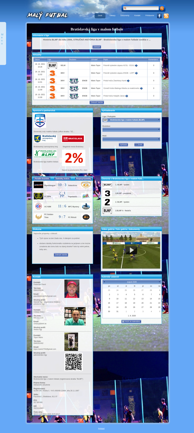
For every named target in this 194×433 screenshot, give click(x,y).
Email (36, 294)
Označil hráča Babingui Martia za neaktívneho (123, 88)
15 (159, 299)
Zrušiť (138, 144)
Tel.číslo (37, 288)
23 (109, 290)
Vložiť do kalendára (131, 321)
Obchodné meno (41, 377)
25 (126, 290)
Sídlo (36, 394)
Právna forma (39, 383)
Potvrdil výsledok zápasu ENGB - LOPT (121, 73)
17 (117, 303)
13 (142, 299)
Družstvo (106, 126)
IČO (35, 400)
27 (142, 290)
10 (117, 299)
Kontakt (137, 15)
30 (109, 311)
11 (126, 299)
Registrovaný (39, 389)
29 (159, 307)
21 (151, 303)
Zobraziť (97, 47)
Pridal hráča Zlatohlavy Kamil (117, 81)
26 (134, 290)
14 (151, 299)
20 (142, 303)
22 (159, 303)
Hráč (104, 136)
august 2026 (132, 282)
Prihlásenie (149, 15)
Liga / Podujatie (109, 116)
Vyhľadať (123, 145)
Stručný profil (39, 300)
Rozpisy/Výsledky (83, 179)
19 (134, 303)
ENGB (84, 81)
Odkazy (113, 15)
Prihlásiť (101, 429)
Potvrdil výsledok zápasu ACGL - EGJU (121, 65)
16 (109, 303)
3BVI (62, 73)
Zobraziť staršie (97, 102)
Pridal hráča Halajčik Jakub (116, 96)
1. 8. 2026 (132, 316)
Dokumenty (124, 15)
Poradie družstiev (42, 179)
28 (151, 290)
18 (126, 303)
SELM (62, 65)
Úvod (100, 15)
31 (117, 311)
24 (117, 290)
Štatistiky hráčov (62, 179)
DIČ (35, 406)
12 (134, 299)
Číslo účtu (38, 412)
